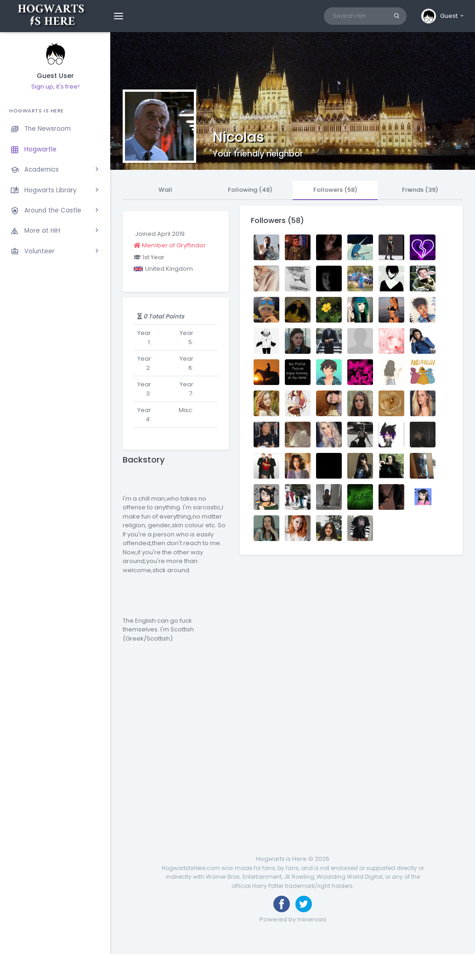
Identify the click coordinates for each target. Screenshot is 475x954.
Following (250, 189)
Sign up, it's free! (55, 86)
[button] (443, 16)
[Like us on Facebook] (281, 904)
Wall (165, 189)
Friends (420, 189)
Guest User (55, 76)
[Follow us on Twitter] (303, 904)
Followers (335, 189)
